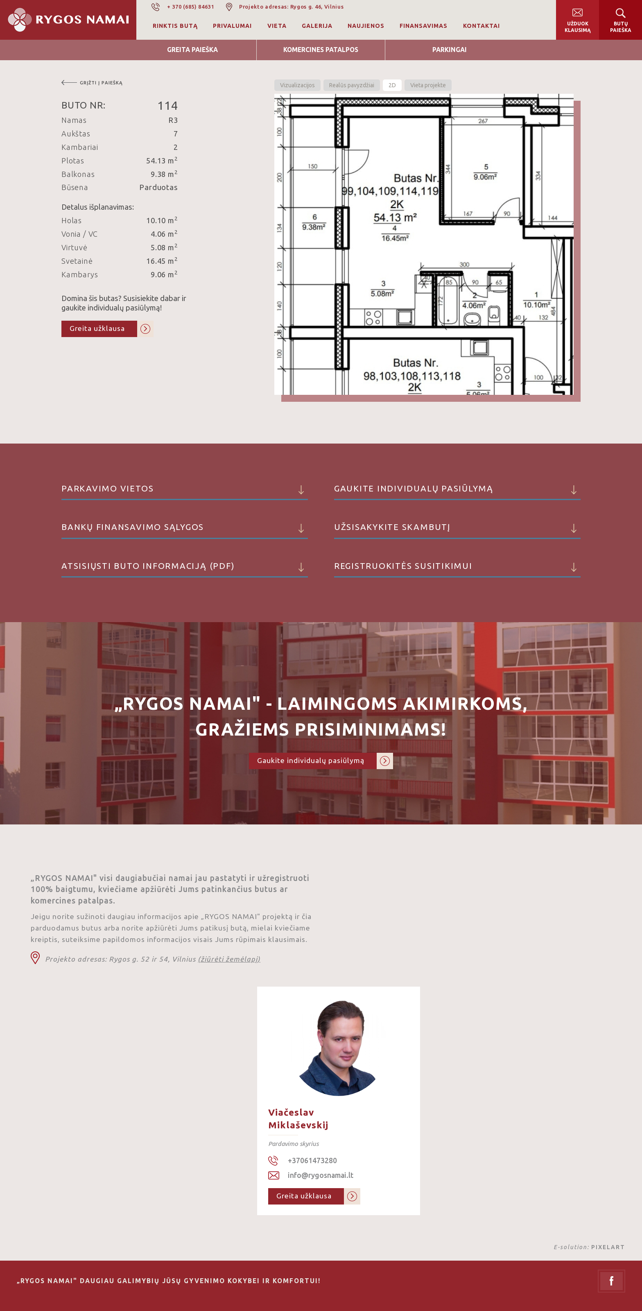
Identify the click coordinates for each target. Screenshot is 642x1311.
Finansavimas (424, 26)
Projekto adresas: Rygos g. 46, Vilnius (291, 6)
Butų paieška (620, 27)
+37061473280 (312, 1160)
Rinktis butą (175, 26)
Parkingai (449, 49)
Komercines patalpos (320, 49)
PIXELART (608, 1247)
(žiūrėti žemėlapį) (229, 959)
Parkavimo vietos (184, 492)
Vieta (277, 26)
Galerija (317, 26)
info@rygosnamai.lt (320, 1175)
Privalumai (232, 26)
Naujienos (366, 26)
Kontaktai (481, 26)
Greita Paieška (192, 49)
